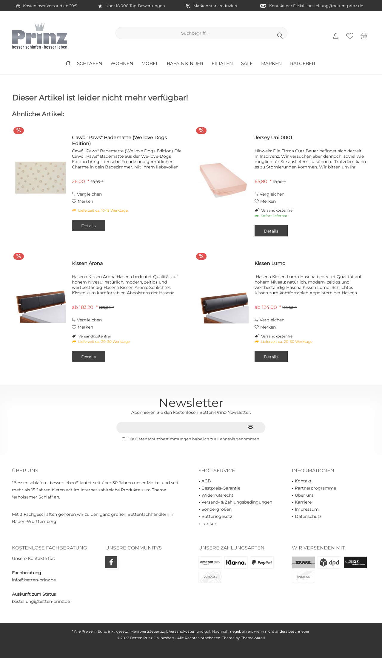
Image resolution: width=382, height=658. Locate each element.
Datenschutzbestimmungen (163, 438)
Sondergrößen (216, 509)
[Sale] (247, 63)
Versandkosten (182, 631)
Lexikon (209, 523)
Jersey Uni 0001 (273, 137)
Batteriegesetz (216, 516)
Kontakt (303, 481)
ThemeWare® (253, 638)
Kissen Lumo (270, 263)
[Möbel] (150, 63)
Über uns (304, 495)
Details (88, 225)
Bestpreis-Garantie (220, 488)
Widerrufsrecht (217, 495)
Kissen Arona (87, 263)
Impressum (307, 509)
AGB (206, 481)
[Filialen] (222, 63)
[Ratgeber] (302, 63)
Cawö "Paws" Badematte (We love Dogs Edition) (119, 140)
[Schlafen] (89, 63)
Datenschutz (308, 516)
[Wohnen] (121, 63)
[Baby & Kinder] (185, 63)
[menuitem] (364, 36)
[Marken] (271, 63)
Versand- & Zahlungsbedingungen (236, 502)
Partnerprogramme (315, 488)
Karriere (303, 502)
